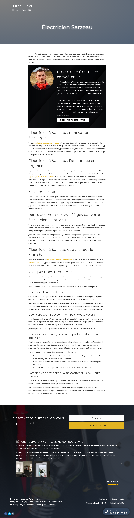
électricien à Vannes (36, 263)
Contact (116, 7)
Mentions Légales (93, 503)
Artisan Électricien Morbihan (69, 7)
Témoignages (103, 7)
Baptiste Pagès (118, 499)
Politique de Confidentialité (113, 503)
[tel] (96, 418)
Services (88, 7)
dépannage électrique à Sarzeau (41, 177)
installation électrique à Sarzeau (46, 143)
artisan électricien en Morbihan (59, 260)
